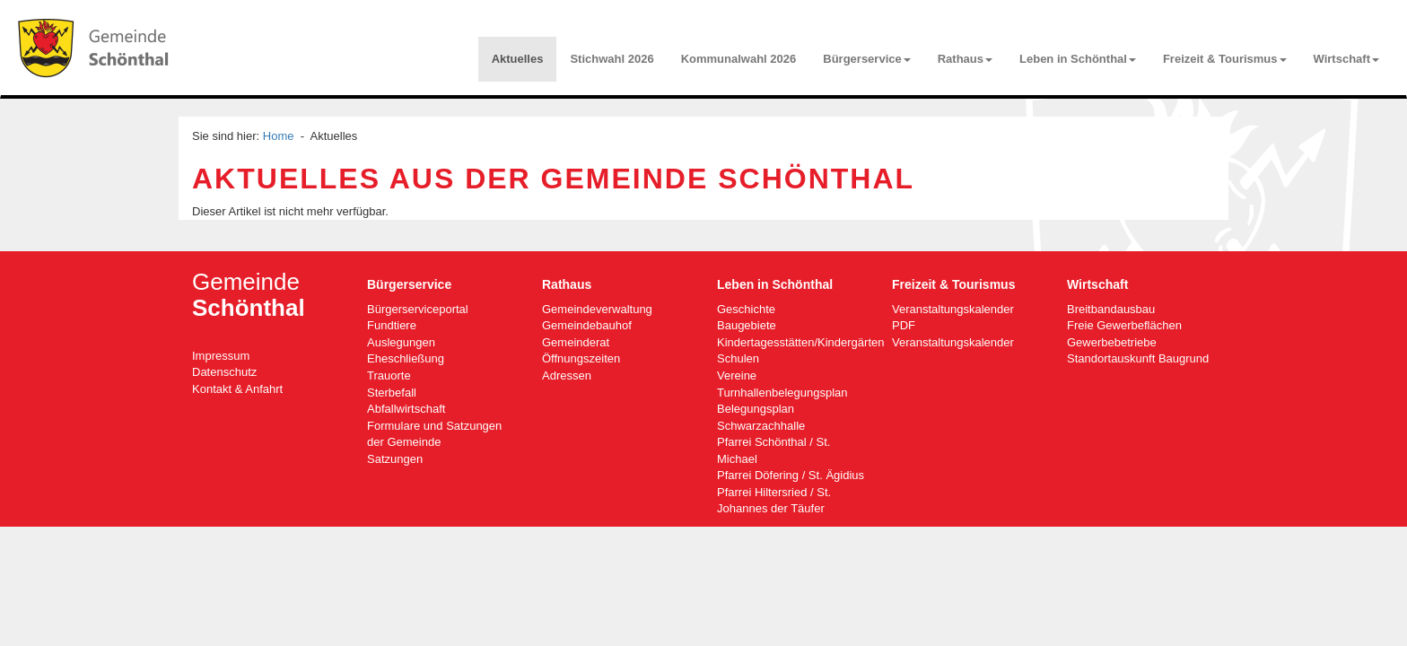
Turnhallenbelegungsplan (782, 392)
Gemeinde (248, 294)
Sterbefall (391, 392)
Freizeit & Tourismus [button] (1225, 58)
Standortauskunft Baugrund (1138, 358)
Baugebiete (746, 325)
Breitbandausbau (1111, 309)
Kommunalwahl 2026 (739, 58)
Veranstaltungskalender (953, 342)
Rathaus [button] (965, 58)
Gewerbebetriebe (1112, 342)
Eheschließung (405, 358)
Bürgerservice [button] (866, 58)
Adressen (566, 375)
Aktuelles (518, 58)
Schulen (738, 358)
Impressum (220, 355)
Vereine (736, 375)
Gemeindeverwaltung (597, 309)
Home (278, 136)
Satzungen (395, 459)
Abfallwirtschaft (406, 408)
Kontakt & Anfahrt (237, 389)
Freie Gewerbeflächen (1124, 325)
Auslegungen (401, 342)
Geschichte (746, 309)
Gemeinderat (575, 342)
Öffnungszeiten (581, 358)
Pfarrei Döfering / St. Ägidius (790, 475)
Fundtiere (391, 325)
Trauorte (389, 375)
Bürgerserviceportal (417, 309)
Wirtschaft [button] (1346, 58)
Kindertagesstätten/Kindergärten (800, 342)
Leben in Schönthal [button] (1077, 58)
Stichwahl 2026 (611, 58)
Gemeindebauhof (587, 325)
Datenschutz (224, 372)
